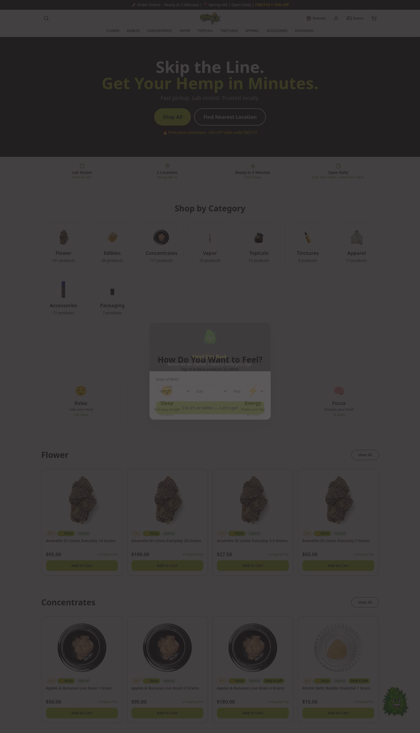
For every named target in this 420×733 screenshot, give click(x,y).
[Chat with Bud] (395, 708)
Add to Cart (81, 565)
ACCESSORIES (277, 30)
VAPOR (185, 30)
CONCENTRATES (159, 30)
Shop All (172, 117)
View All (365, 454)
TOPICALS (205, 30)
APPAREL (252, 30)
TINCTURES (229, 30)
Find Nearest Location (230, 117)
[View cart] (374, 18)
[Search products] (46, 18)
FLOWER (113, 30)
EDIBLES (133, 30)
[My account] (336, 18)
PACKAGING (304, 30)
